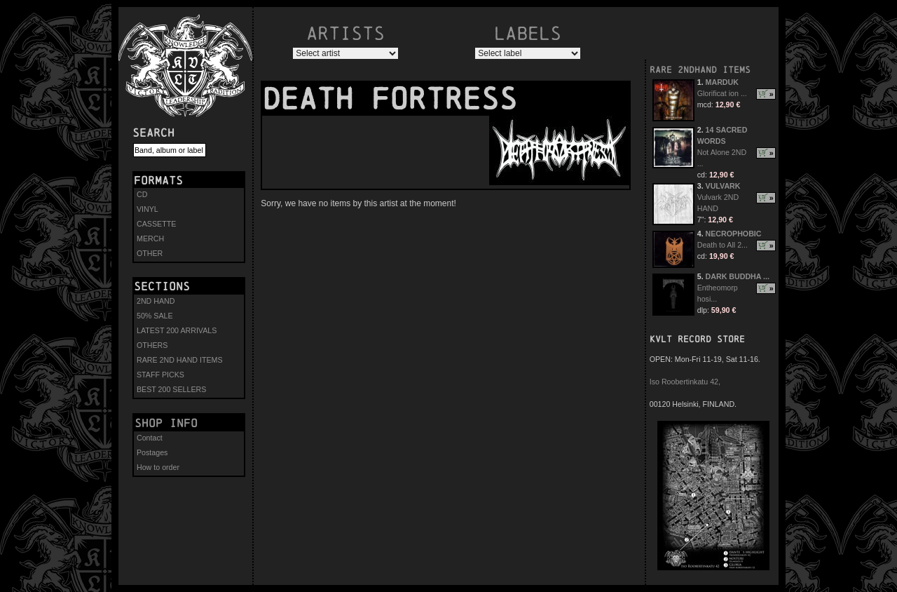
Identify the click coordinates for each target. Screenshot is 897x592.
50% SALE (155, 315)
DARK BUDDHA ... (737, 276)
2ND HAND (155, 301)
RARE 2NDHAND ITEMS (700, 70)
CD (142, 194)
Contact (150, 437)
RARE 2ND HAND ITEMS (180, 360)
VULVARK (723, 186)
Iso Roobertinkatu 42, (685, 381)
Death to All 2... (722, 245)
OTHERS (152, 345)
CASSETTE (156, 224)
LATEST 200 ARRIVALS (177, 330)
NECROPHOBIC (734, 233)
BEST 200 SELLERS (171, 389)
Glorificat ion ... (722, 93)
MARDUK (722, 82)
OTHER (150, 253)
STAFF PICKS (160, 374)
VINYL (147, 209)
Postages (152, 452)
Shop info (166, 423)
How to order (158, 467)
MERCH (150, 238)
